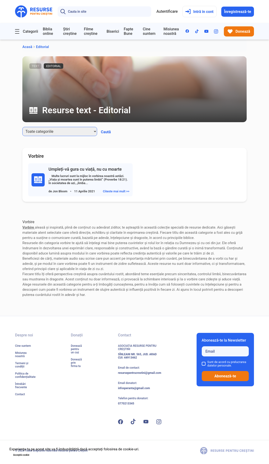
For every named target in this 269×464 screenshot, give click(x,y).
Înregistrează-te (237, 11)
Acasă (27, 47)
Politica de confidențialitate (25, 375)
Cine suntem (149, 31)
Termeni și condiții (21, 365)
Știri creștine (70, 31)
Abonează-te (225, 376)
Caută (106, 132)
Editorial (42, 47)
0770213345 (126, 403)
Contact (20, 394)
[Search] (104, 11)
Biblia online (48, 31)
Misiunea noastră (171, 31)
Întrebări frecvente (21, 385)
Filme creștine (91, 31)
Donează (239, 31)
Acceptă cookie (21, 455)
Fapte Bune (128, 31)
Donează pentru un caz (76, 349)
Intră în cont (199, 11)
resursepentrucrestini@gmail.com (139, 373)
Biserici (113, 31)
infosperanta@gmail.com (134, 388)
